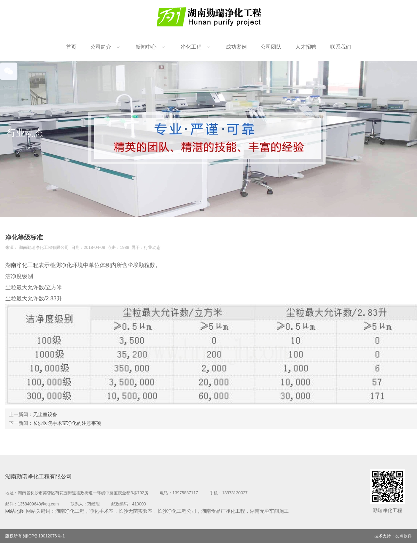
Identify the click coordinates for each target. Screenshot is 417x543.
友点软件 (403, 536)
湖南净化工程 (22, 265)
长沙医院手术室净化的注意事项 (67, 423)
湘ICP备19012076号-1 (44, 536)
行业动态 (152, 247)
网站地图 (15, 511)
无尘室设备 (45, 414)
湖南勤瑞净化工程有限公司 (44, 247)
